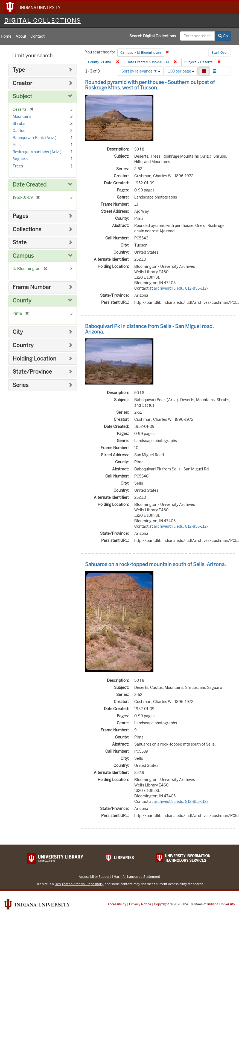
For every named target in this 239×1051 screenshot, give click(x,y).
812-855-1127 (197, 288)
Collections (27, 229)
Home (6, 36)
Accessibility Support (95, 877)
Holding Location (34, 358)
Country (23, 345)
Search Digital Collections (152, 36)
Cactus (19, 130)
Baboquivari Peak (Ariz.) (35, 137)
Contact (37, 36)
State (20, 242)
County (22, 300)
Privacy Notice (140, 904)
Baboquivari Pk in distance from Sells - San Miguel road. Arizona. (149, 329)
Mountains (22, 116)
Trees (18, 166)
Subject (22, 96)
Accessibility (116, 904)
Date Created (29, 184)
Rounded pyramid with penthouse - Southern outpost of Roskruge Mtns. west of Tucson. (150, 85)
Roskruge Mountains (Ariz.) (37, 151)
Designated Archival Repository (79, 884)
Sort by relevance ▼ (140, 71)
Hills (17, 144)
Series (20, 385)
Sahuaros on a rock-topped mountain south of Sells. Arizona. (155, 564)
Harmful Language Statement (137, 877)
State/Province (32, 371)
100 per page (181, 71)
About (21, 36)
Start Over (219, 52)
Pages (20, 216)
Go (223, 36)
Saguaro (20, 159)
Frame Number (32, 287)
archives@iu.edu (168, 288)
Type (19, 70)
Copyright (161, 904)
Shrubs (19, 123)
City (18, 332)
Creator (22, 83)
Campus (23, 256)
